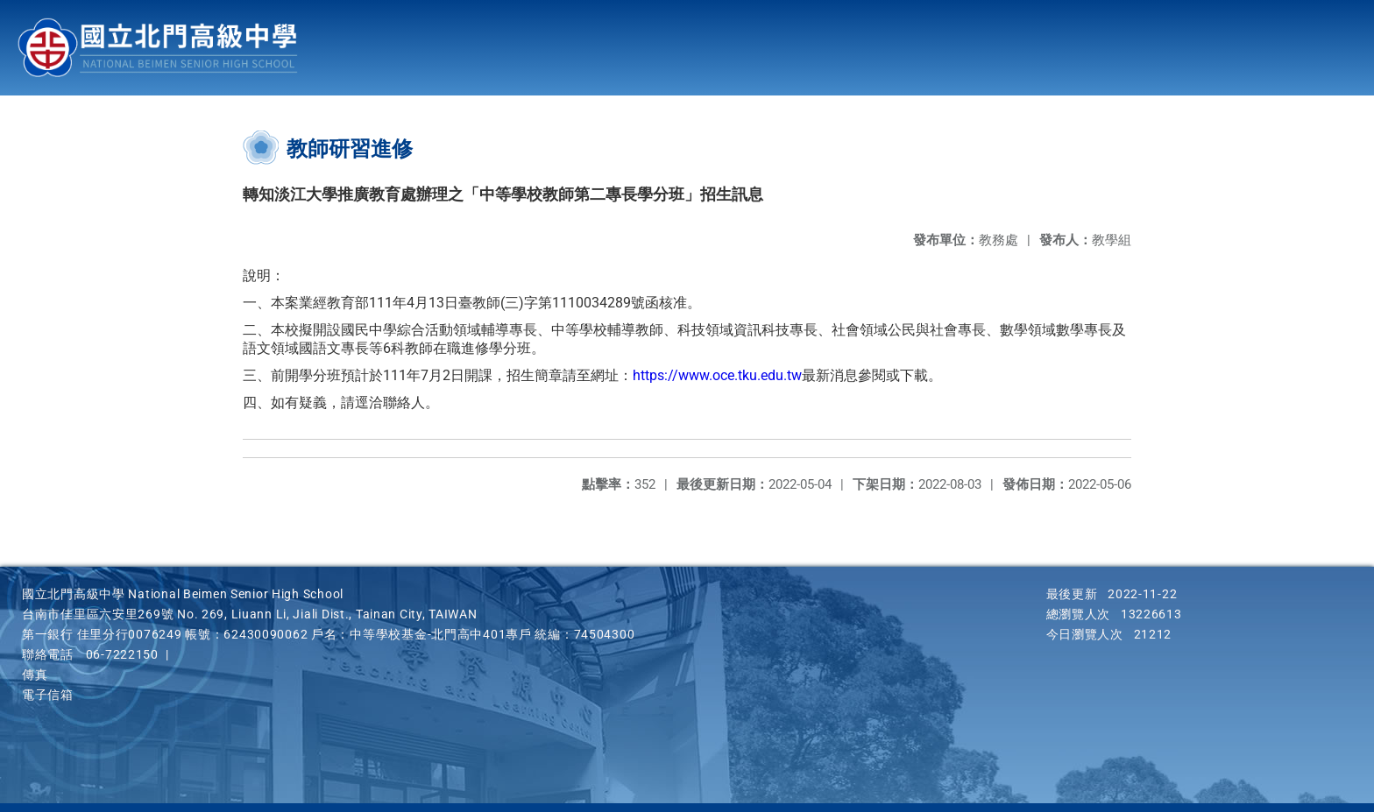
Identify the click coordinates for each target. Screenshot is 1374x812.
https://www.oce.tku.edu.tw (717, 375)
